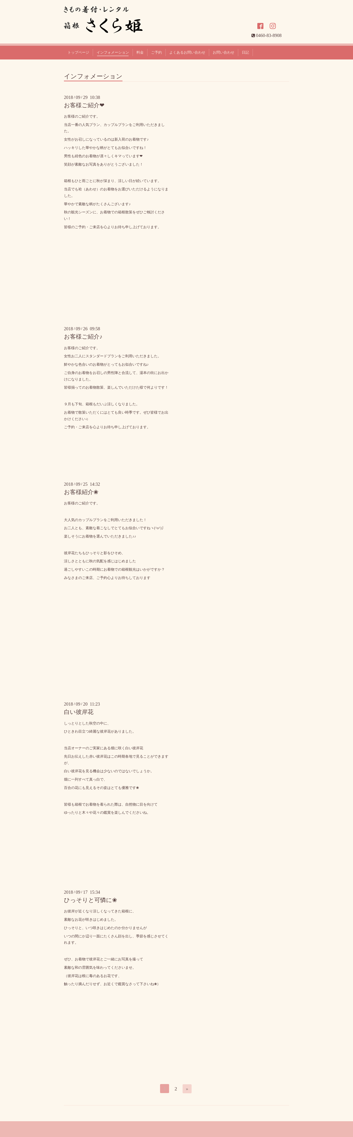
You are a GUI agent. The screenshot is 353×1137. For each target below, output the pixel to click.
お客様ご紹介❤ (84, 105)
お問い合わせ (223, 52)
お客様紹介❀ (81, 492)
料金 (140, 52)
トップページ (78, 52)
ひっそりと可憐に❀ (90, 900)
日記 (245, 52)
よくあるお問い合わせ (187, 52)
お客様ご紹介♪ (83, 336)
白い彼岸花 (78, 712)
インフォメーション (113, 52)
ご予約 (156, 52)
